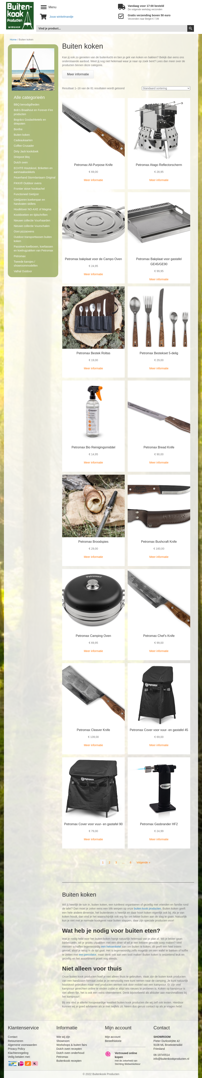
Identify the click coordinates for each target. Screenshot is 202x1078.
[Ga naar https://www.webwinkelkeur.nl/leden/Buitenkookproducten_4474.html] (125, 1058)
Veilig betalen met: (19, 1056)
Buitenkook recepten (69, 1060)
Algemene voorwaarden (22, 1044)
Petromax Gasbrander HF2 (159, 824)
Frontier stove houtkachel (29, 188)
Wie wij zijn (63, 1036)
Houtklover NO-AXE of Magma (32, 209)
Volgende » (143, 862)
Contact (12, 1036)
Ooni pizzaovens (24, 231)
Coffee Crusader (24, 145)
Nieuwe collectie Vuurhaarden (32, 220)
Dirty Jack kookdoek (26, 151)
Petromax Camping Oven (93, 635)
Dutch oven (21, 162)
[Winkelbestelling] (166, 88)
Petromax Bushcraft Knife (159, 541)
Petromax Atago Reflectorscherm (159, 165)
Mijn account (113, 1036)
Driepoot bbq (22, 156)
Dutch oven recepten (69, 1048)
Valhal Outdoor (23, 271)
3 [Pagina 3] (116, 862)
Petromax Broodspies (93, 541)
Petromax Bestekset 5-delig (159, 353)
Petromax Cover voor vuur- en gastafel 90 (93, 824)
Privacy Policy (16, 1048)
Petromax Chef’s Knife (158, 635)
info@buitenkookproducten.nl (171, 1058)
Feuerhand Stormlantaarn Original (34, 177)
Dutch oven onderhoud (70, 1052)
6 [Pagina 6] (130, 862)
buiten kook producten (147, 908)
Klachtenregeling (18, 1052)
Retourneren (15, 1040)
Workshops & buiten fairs (71, 1044)
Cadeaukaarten (23, 140)
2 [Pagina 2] (109, 862)
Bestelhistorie (113, 1040)
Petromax (20, 256)
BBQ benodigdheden (26, 104)
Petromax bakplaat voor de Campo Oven (93, 259)
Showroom (63, 1040)
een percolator (87, 954)
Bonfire (18, 129)
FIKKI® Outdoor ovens (28, 183)
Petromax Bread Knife (159, 447)
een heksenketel (111, 946)
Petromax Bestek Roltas (93, 353)
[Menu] (48, 7)
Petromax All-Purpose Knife (93, 165)
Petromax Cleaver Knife (93, 730)
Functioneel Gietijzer (26, 194)
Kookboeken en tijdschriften (31, 214)
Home (13, 39)
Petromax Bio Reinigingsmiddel (93, 447)
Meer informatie (93, 180)
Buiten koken (22, 134)
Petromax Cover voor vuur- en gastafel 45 (159, 730)
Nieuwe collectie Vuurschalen (32, 226)
